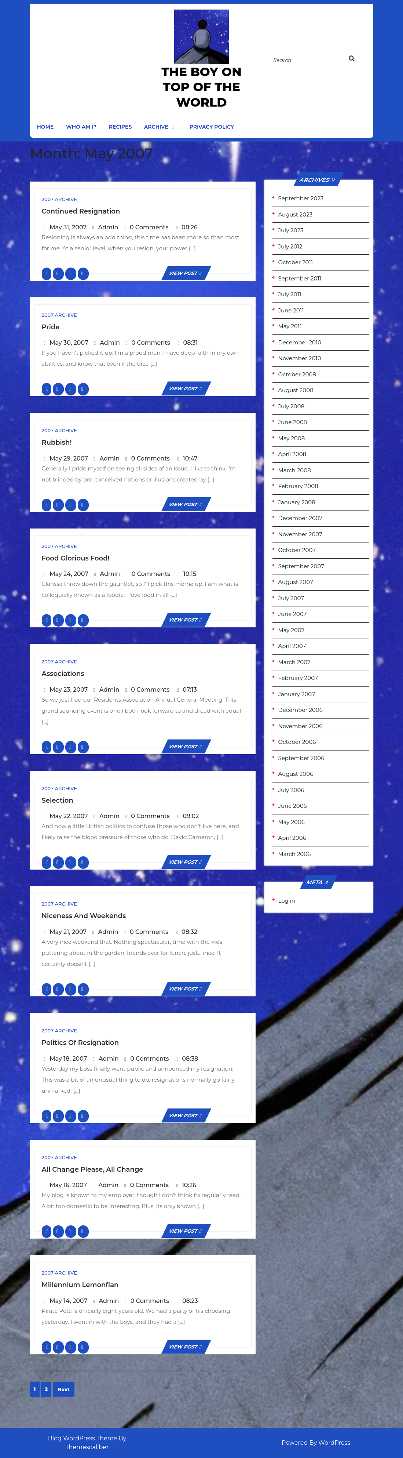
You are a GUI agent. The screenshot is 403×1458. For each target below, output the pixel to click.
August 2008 (295, 390)
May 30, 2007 (69, 342)
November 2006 (300, 726)
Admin (108, 227)
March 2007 (294, 662)
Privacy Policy (212, 126)
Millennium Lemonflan (80, 1285)
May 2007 (291, 630)
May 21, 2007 (68, 931)
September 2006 (301, 758)
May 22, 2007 (69, 816)
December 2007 (300, 518)
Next (64, 1389)
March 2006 (294, 853)
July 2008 (291, 406)
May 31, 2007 (68, 227)
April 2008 (292, 454)
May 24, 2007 (69, 573)
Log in (286, 900)
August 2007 (295, 581)
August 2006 (295, 773)
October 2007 (297, 550)
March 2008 (294, 470)
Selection (57, 800)
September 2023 (300, 198)
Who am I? (81, 126)
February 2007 (298, 677)
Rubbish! (57, 442)
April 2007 (292, 645)
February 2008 (298, 486)
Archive (156, 126)
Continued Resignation (81, 211)
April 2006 (292, 837)
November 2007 (300, 534)
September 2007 (301, 566)
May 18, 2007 (68, 1058)
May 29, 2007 (69, 458)
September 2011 (299, 278)
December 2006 (300, 709)
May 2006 (291, 821)
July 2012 (290, 246)
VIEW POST (186, 273)
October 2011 (295, 262)
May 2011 (289, 326)
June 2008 (292, 422)
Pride (51, 327)
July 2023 (290, 230)
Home (45, 126)
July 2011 (289, 294)
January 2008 (296, 502)
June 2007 (292, 613)
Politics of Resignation (80, 1043)
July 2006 (291, 790)
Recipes (120, 126)
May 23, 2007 (69, 689)
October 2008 (297, 374)
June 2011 (291, 310)
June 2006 (292, 805)
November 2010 (299, 358)
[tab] (359, 59)
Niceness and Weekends (84, 916)
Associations (63, 674)
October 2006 (297, 741)
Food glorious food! (76, 558)
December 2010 (299, 342)
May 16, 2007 (68, 1185)
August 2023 (295, 214)
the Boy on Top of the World (201, 87)
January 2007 (296, 694)
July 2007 (291, 598)
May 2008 (291, 438)
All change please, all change (92, 1169)
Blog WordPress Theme (82, 1438)
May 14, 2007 (68, 1300)
